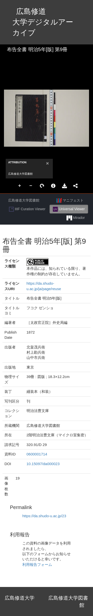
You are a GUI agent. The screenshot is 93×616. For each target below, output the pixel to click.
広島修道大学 (19, 598)
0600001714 (37, 454)
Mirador (75, 217)
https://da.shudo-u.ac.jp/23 (44, 516)
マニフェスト (70, 200)
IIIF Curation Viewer (27, 209)
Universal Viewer (69, 209)
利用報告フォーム (37, 564)
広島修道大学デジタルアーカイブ (42, 22)
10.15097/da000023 (43, 464)
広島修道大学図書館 (23, 200)
